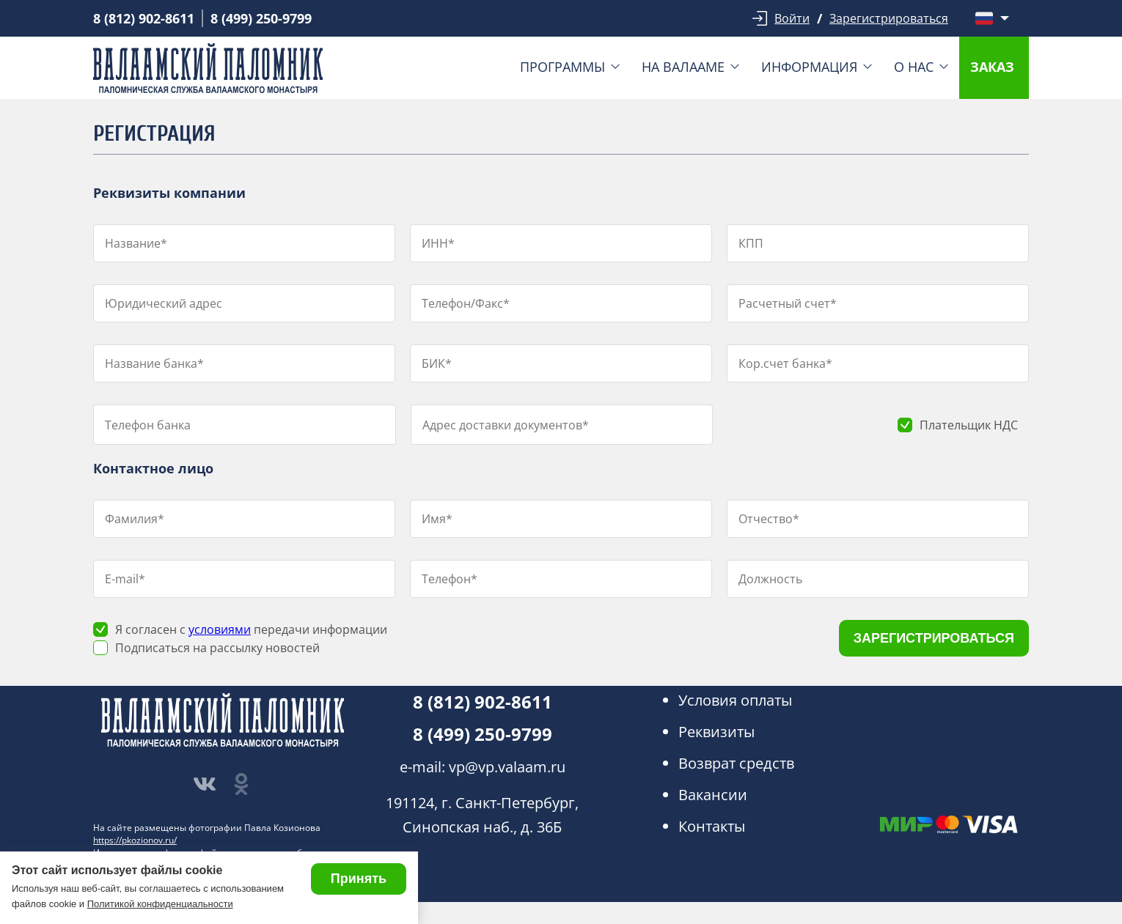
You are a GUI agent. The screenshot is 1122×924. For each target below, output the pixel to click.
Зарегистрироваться (888, 18)
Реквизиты (716, 732)
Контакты (711, 826)
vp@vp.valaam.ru (507, 767)
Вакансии (712, 795)
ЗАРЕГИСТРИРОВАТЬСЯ (934, 638)
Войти (792, 18)
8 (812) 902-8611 (143, 18)
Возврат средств (736, 763)
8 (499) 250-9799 (261, 18)
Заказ (992, 66)
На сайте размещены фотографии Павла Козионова (206, 833)
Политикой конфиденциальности (160, 903)
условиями (219, 629)
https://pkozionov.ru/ (135, 840)
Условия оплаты (735, 700)
